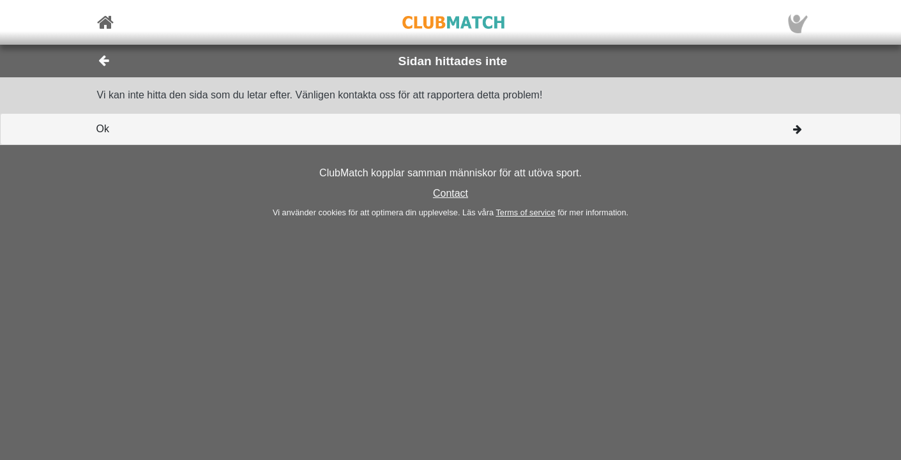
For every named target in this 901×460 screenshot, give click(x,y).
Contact (450, 193)
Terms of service (525, 212)
